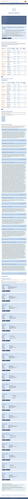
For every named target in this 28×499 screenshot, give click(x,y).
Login (25, 1)
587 (10, 318)
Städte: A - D (3, 116)
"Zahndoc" (7, 197)
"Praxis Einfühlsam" (8, 129)
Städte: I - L (3, 118)
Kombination (3, 68)
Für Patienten (8, 496)
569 (11, 338)
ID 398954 (9, 236)
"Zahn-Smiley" (8, 162)
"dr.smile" (7, 152)
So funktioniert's (9, 38)
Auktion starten (3, 16)
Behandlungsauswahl (4, 46)
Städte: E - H (3, 117)
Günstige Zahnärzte (4, 23)
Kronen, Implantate (4, 56)
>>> (14, 109)
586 (10, 328)
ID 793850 (22, 146)
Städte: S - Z (3, 121)
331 (10, 388)
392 (10, 358)
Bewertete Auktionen (4, 19)
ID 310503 (17, 258)
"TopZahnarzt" (8, 143)
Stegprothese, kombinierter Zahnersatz (3, 64)
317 (13, 398)
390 (10, 368)
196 (10, 477)
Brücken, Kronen (4, 84)
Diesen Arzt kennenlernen (5, 140)
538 (10, 348)
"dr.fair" (7, 206)
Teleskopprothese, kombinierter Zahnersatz (4, 55)
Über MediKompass (17, 0)
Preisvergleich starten (4, 38)
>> (13, 109)
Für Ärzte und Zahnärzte (12, 0)
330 (10, 378)
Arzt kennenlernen (8, 320)
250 (11, 467)
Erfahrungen (3, 22)
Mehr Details (3, 320)
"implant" (7, 217)
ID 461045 (20, 223)
